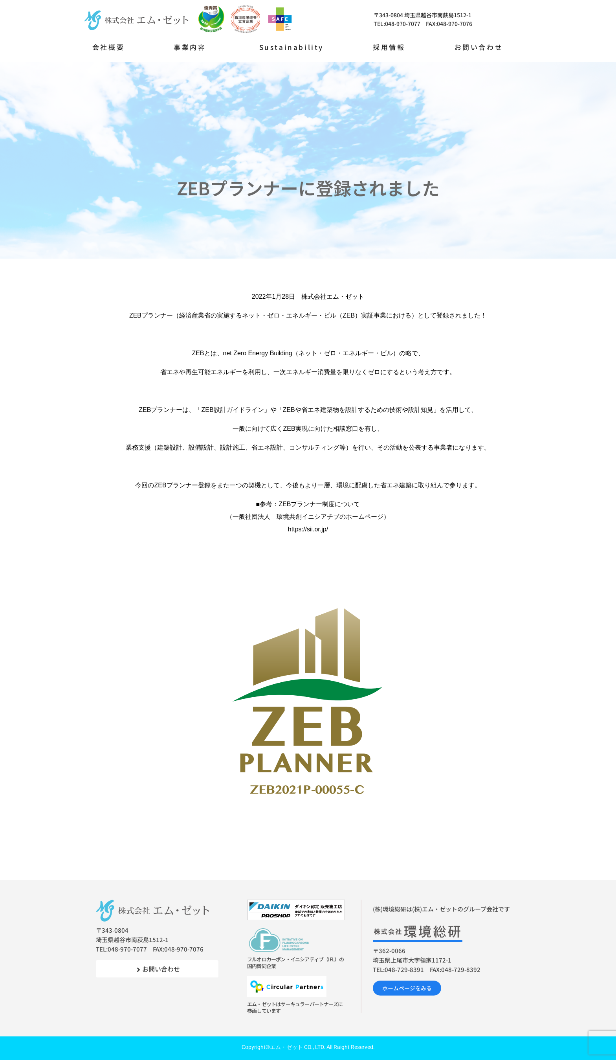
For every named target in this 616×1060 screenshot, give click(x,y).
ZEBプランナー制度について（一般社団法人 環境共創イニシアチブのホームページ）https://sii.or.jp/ (308, 517)
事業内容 (190, 47)
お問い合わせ (479, 47)
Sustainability (291, 47)
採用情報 (389, 47)
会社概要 (108, 47)
